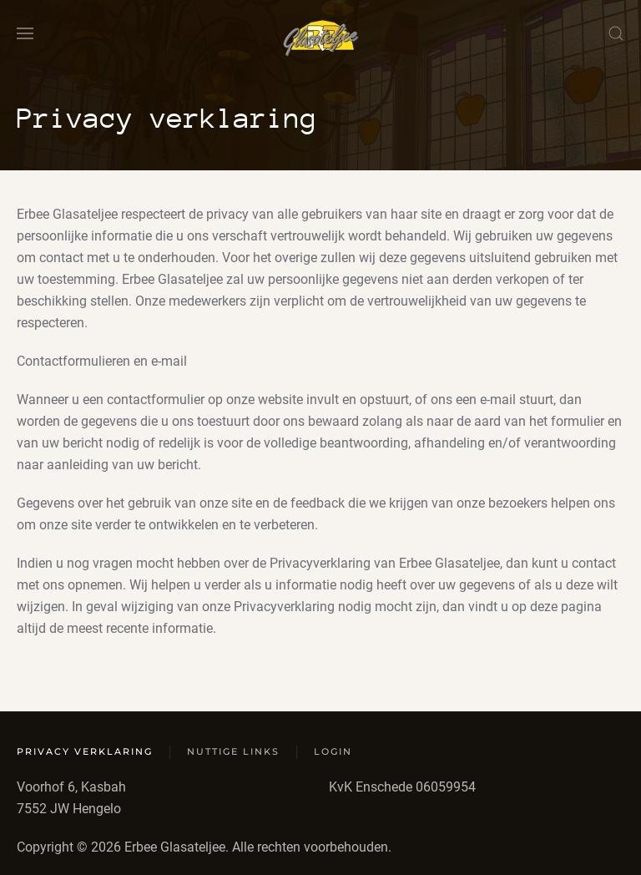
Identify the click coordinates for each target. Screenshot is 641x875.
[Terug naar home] (320, 33)
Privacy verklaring (85, 751)
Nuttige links (233, 751)
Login (333, 751)
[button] (25, 33)
